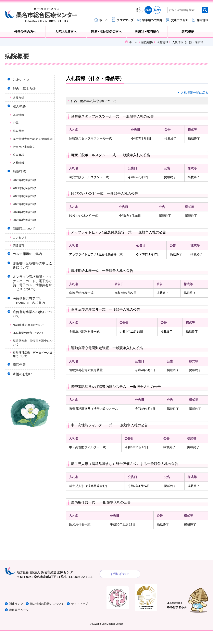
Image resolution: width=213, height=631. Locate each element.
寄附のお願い (24, 392)
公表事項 (19, 162)
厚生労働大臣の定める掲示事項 (32, 144)
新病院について (25, 237)
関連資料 (19, 255)
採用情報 (202, 20)
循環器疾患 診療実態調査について (32, 358)
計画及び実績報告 (25, 154)
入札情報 (162, 42)
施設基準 (19, 134)
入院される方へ (66, 32)
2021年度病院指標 (25, 196)
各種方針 (19, 100)
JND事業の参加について (29, 349)
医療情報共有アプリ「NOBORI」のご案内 (30, 315)
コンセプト (21, 247)
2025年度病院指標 (25, 228)
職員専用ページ (19, 609)
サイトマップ (85, 603)
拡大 (157, 10)
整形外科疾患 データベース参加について (32, 370)
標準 (148, 10)
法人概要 (20, 109)
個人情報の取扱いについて (50, 603)
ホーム (103, 20)
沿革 (17, 126)
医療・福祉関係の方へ (107, 32)
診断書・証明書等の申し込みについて (32, 277)
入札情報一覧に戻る (194, 92)
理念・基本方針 (25, 90)
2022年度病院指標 (25, 204)
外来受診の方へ (25, 32)
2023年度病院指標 (25, 212)
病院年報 (20, 381)
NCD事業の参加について (30, 341)
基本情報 (19, 118)
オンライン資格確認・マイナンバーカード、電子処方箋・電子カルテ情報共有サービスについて (32, 296)
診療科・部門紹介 (147, 32)
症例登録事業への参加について (32, 329)
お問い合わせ (120, 574)
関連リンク (16, 603)
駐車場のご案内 (152, 20)
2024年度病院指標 (25, 220)
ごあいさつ (22, 80)
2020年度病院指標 (25, 188)
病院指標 (20, 179)
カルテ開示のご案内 (28, 264)
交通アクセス (179, 20)
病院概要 (188, 32)
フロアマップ (125, 20)
